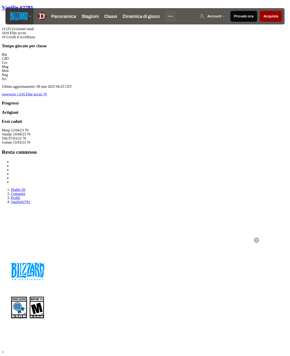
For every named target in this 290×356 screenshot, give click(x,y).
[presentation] (19, 16)
